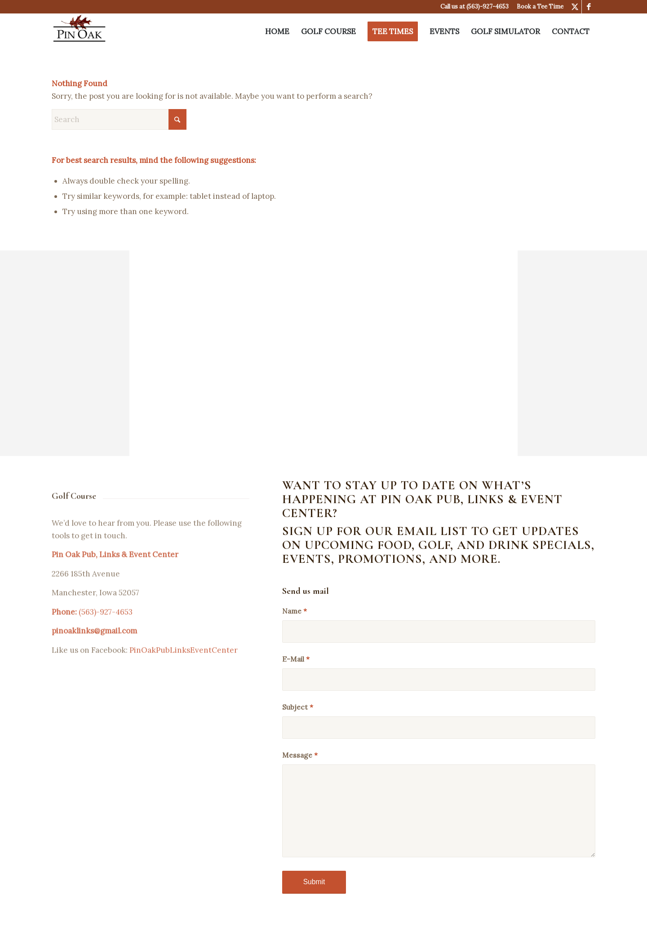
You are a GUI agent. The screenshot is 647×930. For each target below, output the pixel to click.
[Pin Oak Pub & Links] (79, 31)
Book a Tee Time (540, 6)
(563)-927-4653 (487, 6)
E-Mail (296, 658)
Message (300, 754)
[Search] (119, 119)
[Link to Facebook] (588, 6)
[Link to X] (574, 6)
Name (294, 610)
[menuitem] (277, 31)
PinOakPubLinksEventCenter (183, 663)
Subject (297, 706)
